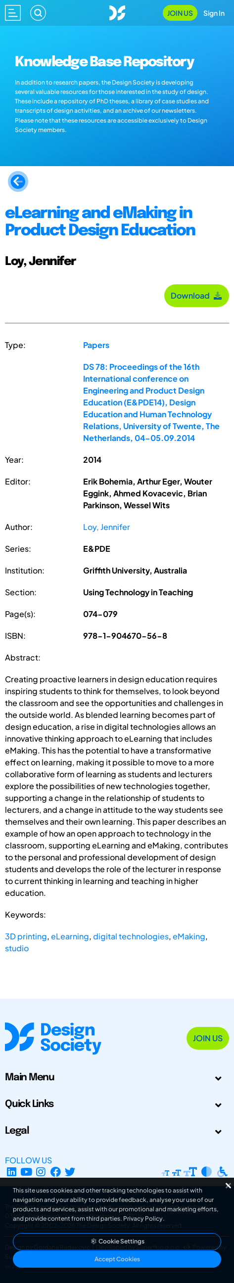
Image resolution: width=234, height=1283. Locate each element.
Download (197, 295)
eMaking (189, 936)
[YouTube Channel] (26, 1172)
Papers (96, 345)
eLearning (70, 936)
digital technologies (131, 936)
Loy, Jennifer (106, 527)
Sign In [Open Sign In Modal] (214, 12)
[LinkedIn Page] (11, 1172)
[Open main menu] (13, 13)
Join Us (180, 12)
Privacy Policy (143, 1218)
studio (17, 948)
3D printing (26, 936)
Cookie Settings (117, 1241)
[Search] (38, 13)
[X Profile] (70, 1172)
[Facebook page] (55, 1172)
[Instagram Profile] (40, 1172)
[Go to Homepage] (117, 11)
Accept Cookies (117, 1259)
